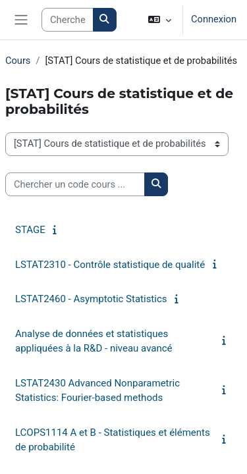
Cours (17, 60)
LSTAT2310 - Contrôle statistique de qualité (110, 265)
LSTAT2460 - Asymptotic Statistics (91, 299)
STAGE (30, 230)
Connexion (213, 19)
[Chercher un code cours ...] (75, 184)
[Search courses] (67, 20)
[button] (160, 20)
